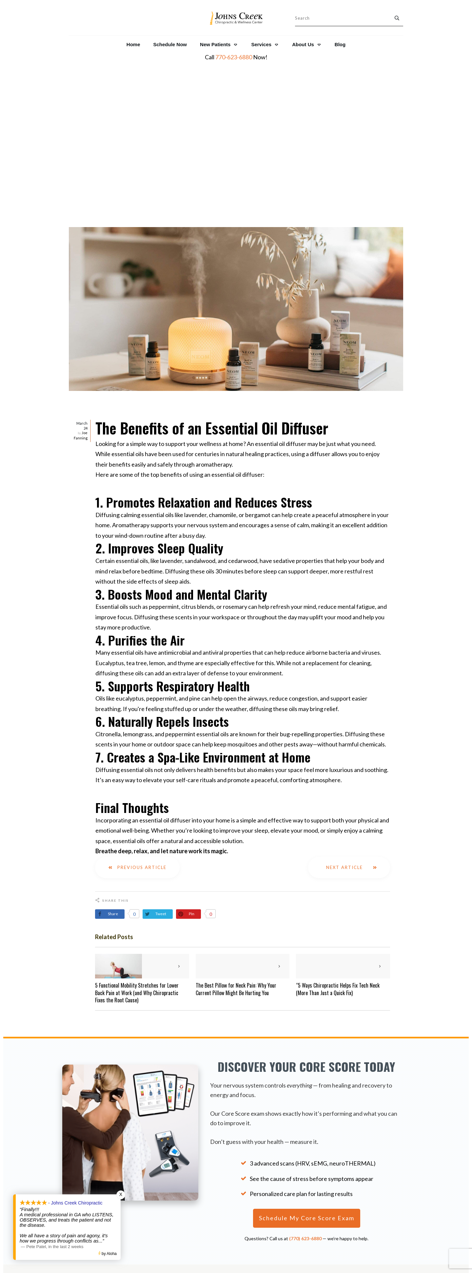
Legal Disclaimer (305, 1184)
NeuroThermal (365, 1169)
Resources (305, 1160)
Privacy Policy (305, 1176)
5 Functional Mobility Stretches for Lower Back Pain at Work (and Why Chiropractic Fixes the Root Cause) (137, 831)
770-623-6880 (233, 57)
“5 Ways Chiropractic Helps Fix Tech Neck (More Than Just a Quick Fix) (338, 828)
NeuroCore (361, 1159)
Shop (305, 1192)
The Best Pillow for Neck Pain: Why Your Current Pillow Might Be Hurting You (236, 828)
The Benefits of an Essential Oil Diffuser (211, 267)
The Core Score (366, 1150)
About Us (305, 1152)
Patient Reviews (97, 1191)
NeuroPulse (362, 1178)
